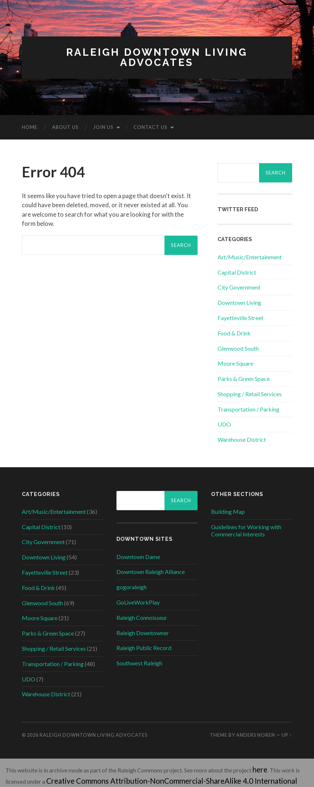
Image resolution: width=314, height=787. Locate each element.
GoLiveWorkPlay (138, 602)
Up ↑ (287, 735)
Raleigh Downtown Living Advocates (156, 57)
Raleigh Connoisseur (141, 617)
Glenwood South (238, 348)
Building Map (228, 511)
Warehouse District (242, 439)
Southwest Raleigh (139, 663)
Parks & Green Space (244, 378)
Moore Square (235, 363)
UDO (224, 424)
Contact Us (150, 127)
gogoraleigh (131, 586)
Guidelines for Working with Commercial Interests (246, 530)
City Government (239, 287)
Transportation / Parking (248, 409)
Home (29, 127)
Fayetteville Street (240, 317)
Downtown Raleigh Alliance (150, 571)
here (258, 768)
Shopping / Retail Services (250, 393)
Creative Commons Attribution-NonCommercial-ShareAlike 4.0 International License (152, 777)
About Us (65, 127)
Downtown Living (239, 302)
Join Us (103, 127)
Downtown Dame (138, 556)
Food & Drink (234, 333)
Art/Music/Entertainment (250, 256)
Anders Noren (255, 735)
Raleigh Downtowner (142, 632)
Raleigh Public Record (143, 647)
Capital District (237, 272)
